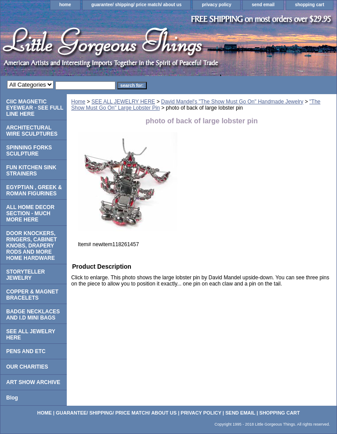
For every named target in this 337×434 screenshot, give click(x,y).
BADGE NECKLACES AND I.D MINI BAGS (33, 314)
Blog (12, 398)
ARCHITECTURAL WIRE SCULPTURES (31, 131)
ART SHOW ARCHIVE (33, 382)
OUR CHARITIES (27, 367)
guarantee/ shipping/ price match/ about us (137, 4)
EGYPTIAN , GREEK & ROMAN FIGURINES (34, 190)
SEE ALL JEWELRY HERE (123, 102)
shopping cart (309, 4)
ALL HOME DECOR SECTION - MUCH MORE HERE (30, 213)
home (65, 4)
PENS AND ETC (26, 351)
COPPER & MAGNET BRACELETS (32, 295)
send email (263, 4)
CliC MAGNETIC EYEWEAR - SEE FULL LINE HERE (34, 108)
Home (78, 102)
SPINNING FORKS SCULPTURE (29, 151)
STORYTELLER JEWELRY (25, 275)
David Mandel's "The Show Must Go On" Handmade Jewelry (232, 102)
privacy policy (216, 4)
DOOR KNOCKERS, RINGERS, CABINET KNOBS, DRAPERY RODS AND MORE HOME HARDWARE (31, 245)
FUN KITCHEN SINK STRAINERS (31, 170)
